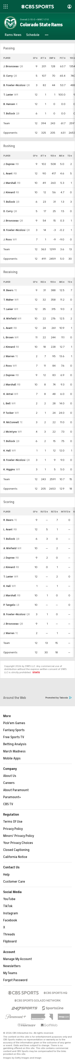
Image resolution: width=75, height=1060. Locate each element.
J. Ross (7, 239)
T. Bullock (9, 113)
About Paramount (16, 790)
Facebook (10, 920)
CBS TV (8, 804)
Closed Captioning (16, 850)
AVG (61, 155)
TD (69, 155)
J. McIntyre (10, 431)
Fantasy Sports (14, 730)
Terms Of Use (12, 822)
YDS (53, 155)
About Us (9, 776)
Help (6, 875)
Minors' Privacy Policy (18, 836)
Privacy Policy (13, 829)
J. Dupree (9, 164)
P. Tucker (8, 413)
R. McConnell (11, 422)
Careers (9, 783)
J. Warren (8, 356)
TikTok (7, 906)
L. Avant (8, 173)
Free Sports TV (13, 737)
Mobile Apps (12, 758)
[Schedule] (33, 35)
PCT (62, 58)
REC (43, 281)
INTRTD (65, 511)
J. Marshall (9, 183)
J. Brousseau (11, 66)
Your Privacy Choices (18, 843)
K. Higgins (9, 469)
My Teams (10, 973)
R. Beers (8, 290)
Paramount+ (12, 797)
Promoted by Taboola (58, 697)
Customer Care (14, 882)
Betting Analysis (14, 744)
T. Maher (8, 299)
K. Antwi (8, 394)
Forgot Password (15, 980)
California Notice (15, 857)
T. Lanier (8, 94)
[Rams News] (13, 35)
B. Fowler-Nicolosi (14, 85)
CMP (52, 58)
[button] (47, 35)
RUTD (44, 511)
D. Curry (8, 75)
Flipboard (10, 941)
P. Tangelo (9, 605)
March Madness (14, 751)
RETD (54, 511)
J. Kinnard (9, 192)
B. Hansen (9, 104)
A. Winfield (9, 318)
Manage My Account (17, 959)
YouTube (9, 899)
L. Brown (8, 337)
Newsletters (12, 966)
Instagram (10, 913)
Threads (9, 934)
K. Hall (7, 450)
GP (35, 58)
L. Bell (7, 403)
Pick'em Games (14, 723)
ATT (43, 58)
